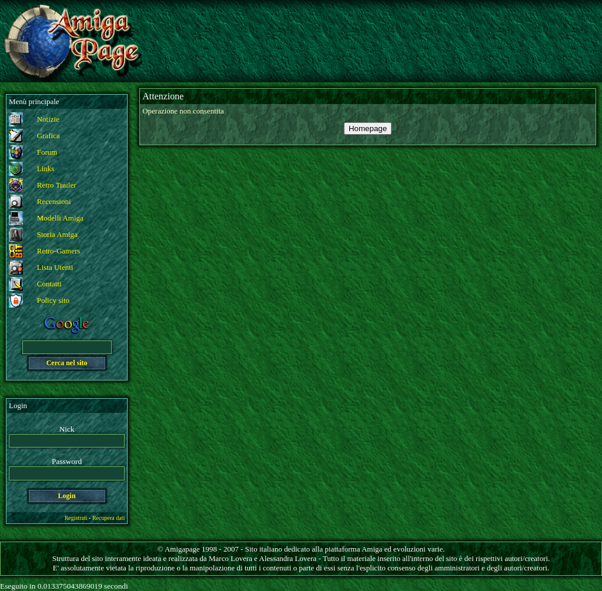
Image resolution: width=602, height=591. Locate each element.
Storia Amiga (57, 234)
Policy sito (53, 300)
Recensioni (54, 201)
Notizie (48, 119)
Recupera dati (108, 518)
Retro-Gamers (59, 250)
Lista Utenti (55, 267)
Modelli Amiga (60, 217)
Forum (47, 152)
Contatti (49, 283)
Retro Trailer (56, 185)
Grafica (48, 135)
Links (46, 168)
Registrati (76, 518)
